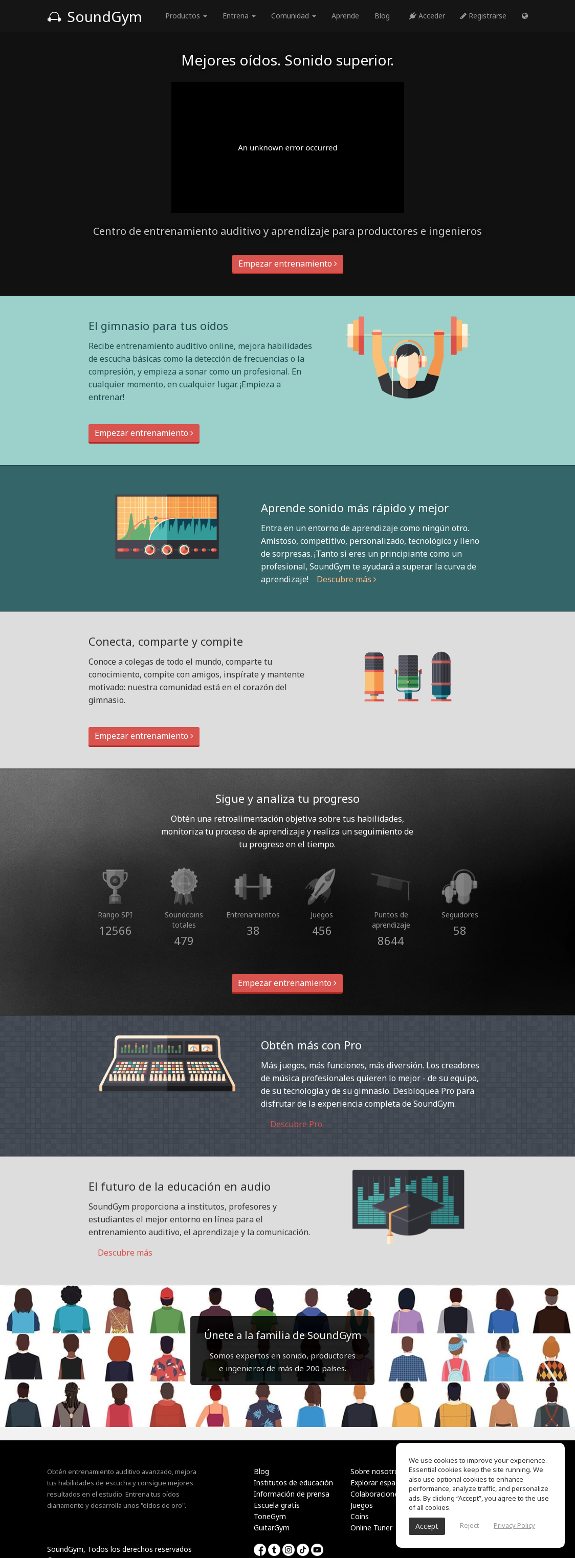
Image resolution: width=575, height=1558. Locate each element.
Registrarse (483, 15)
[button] (525, 16)
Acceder (427, 15)
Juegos (361, 1505)
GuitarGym (272, 1527)
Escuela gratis (277, 1505)
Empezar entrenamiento (287, 263)
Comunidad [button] (293, 15)
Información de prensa (291, 1494)
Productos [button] (186, 15)
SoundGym (94, 16)
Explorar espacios (379, 1482)
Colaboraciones (376, 1494)
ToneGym (270, 1516)
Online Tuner (371, 1527)
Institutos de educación (293, 1482)
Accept (426, 1526)
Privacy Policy (514, 1525)
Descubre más (347, 579)
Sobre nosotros (376, 1471)
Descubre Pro (291, 1124)
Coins (359, 1516)
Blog (382, 15)
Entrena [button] (239, 15)
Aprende (345, 15)
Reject (469, 1525)
